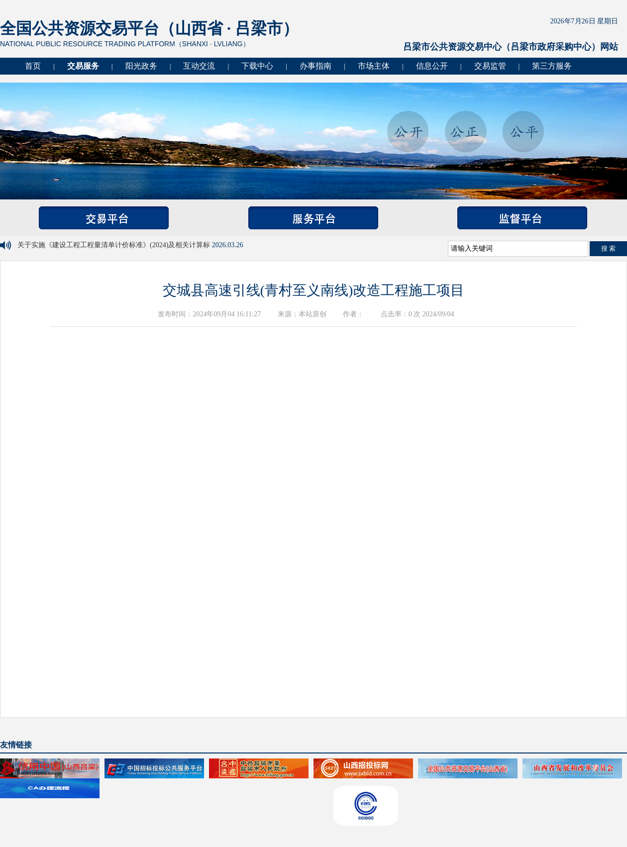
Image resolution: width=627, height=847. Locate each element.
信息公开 (432, 66)
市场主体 (374, 66)
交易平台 (104, 217)
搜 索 (608, 248)
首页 (33, 66)
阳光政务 (141, 66)
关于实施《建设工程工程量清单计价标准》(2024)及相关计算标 (114, 245)
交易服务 (83, 66)
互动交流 (199, 66)
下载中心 (257, 66)
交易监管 (490, 66)
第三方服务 (552, 66)
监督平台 (522, 217)
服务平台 (313, 217)
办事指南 (315, 66)
